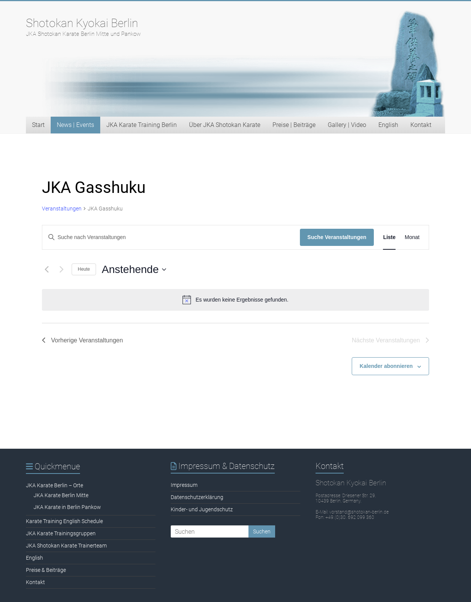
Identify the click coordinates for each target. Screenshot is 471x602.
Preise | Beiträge (294, 124)
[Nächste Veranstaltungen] (61, 269)
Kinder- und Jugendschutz (202, 509)
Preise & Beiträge (46, 570)
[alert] (235, 299)
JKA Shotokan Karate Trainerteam (66, 546)
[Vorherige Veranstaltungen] (46, 269)
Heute (84, 269)
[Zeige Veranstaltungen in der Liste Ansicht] (389, 237)
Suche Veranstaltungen (337, 237)
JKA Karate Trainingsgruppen (61, 533)
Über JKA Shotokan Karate (224, 124)
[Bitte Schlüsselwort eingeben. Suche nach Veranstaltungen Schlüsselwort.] (171, 237)
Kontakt (420, 124)
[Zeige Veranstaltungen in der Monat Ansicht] (412, 237)
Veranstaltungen (62, 208)
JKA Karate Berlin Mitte (61, 495)
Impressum (184, 485)
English (388, 124)
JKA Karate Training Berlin (141, 124)
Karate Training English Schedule (64, 521)
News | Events (75, 124)
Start (38, 124)
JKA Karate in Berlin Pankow (67, 507)
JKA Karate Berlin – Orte (54, 485)
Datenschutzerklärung (197, 497)
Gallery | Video (347, 124)
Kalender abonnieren (386, 366)
